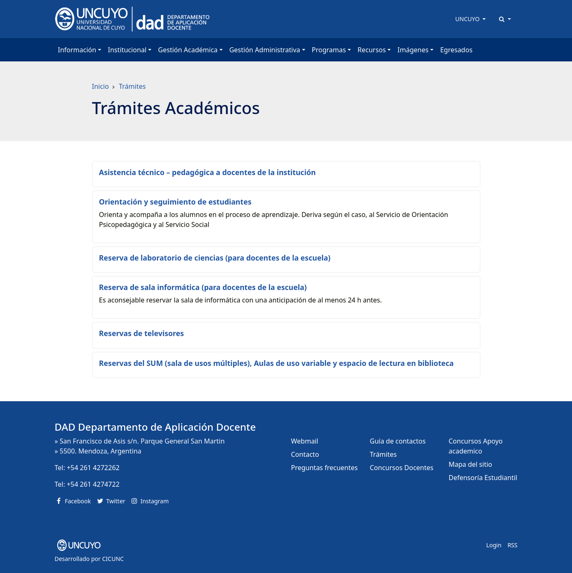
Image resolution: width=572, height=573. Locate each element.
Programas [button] (329, 49)
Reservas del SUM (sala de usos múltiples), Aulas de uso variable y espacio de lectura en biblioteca (276, 363)
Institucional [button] (127, 49)
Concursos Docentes (401, 467)
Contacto (305, 454)
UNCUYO (468, 19)
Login (493, 545)
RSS (512, 545)
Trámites (132, 86)
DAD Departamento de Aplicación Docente (155, 427)
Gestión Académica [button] (187, 49)
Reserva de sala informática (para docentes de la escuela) (203, 287)
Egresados (456, 49)
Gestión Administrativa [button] (264, 49)
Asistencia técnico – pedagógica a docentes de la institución (207, 172)
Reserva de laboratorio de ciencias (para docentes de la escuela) (215, 258)
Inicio (100, 86)
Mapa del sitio (470, 464)
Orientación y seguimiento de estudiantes (175, 202)
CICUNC (113, 559)
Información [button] (77, 49)
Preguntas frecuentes (324, 467)
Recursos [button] (372, 49)
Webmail (305, 441)
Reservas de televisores (141, 333)
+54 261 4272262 (93, 467)
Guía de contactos (398, 441)
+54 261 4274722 (93, 484)
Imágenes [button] (412, 49)
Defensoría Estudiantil (483, 477)
